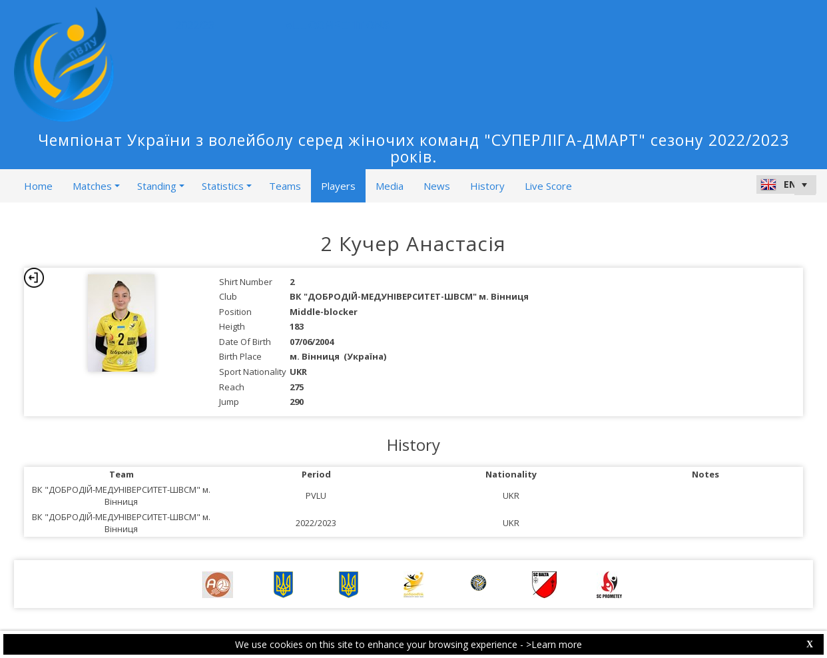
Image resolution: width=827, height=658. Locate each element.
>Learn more (554, 644)
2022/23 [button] (198, 25)
